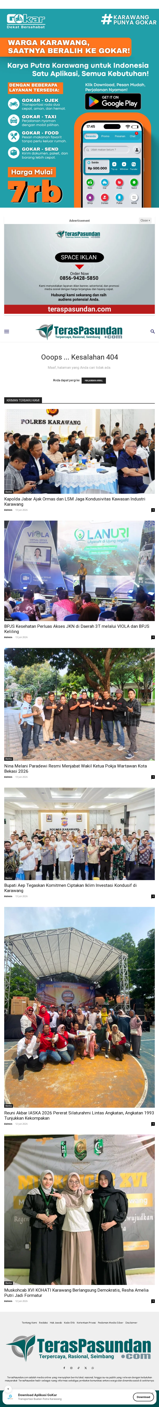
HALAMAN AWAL (94, 380)
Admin (8, 509)
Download (143, 1397)
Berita (8, 491)
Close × (145, 220)
